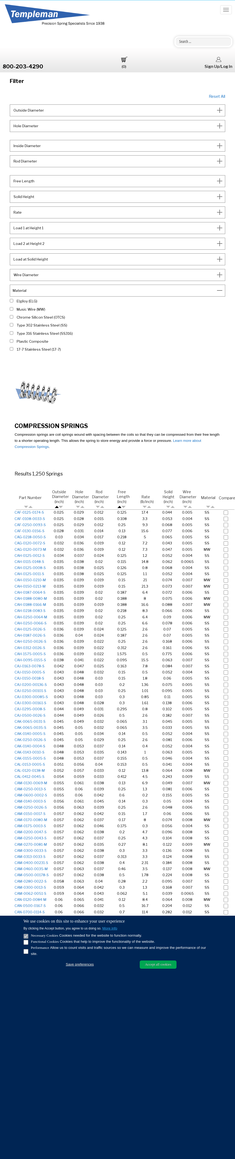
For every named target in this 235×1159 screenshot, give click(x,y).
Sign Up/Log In (218, 62)
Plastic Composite (32, 341)
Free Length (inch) (123, 499)
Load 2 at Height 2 (28, 243)
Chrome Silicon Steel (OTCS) (41, 317)
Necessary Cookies (44, 935)
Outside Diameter (28, 110)
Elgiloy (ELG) (27, 301)
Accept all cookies (158, 964)
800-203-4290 (23, 67)
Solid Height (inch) (168, 499)
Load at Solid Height (30, 259)
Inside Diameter (27, 146)
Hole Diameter (25, 126)
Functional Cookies (45, 942)
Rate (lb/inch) (147, 502)
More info (109, 928)
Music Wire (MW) (31, 309)
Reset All (217, 96)
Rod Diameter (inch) (100, 499)
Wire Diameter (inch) (187, 499)
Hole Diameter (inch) (80, 499)
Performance (40, 948)
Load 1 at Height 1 (28, 228)
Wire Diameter (26, 275)
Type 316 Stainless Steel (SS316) (45, 333)
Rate (17, 212)
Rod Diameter (25, 161)
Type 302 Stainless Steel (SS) (42, 325)
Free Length (23, 181)
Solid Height (23, 197)
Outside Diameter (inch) (60, 499)
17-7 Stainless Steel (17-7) (39, 349)
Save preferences (80, 964)
